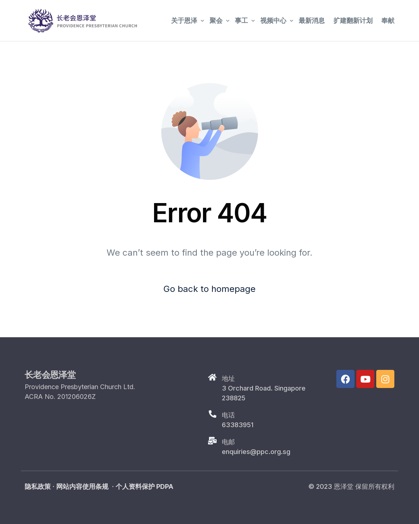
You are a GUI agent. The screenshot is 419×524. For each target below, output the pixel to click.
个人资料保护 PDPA (144, 486)
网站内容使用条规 (82, 486)
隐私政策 (38, 486)
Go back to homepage (209, 289)
